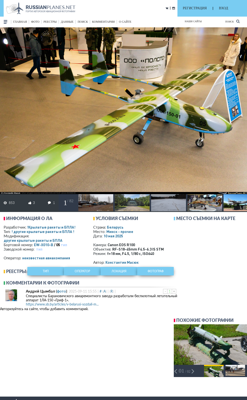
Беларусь (115, 227)
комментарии (103, 21)
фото (35, 21)
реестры (50, 21)
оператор (82, 271)
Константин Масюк (122, 262)
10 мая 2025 (113, 236)
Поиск (232, 21)
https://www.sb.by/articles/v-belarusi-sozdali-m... (62, 304)
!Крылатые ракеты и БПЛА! (51, 227)
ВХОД (223, 8)
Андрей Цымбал (40, 291)
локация (119, 271)
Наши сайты (193, 21)
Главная (20, 21)
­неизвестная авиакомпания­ (46, 258)
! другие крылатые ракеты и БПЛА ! (42, 231)
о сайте (125, 21)
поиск (83, 21)
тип (64, 244)
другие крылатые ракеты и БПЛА (33, 240)
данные (67, 21)
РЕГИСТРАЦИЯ (195, 8)
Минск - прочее (119, 231)
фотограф (156, 271)
